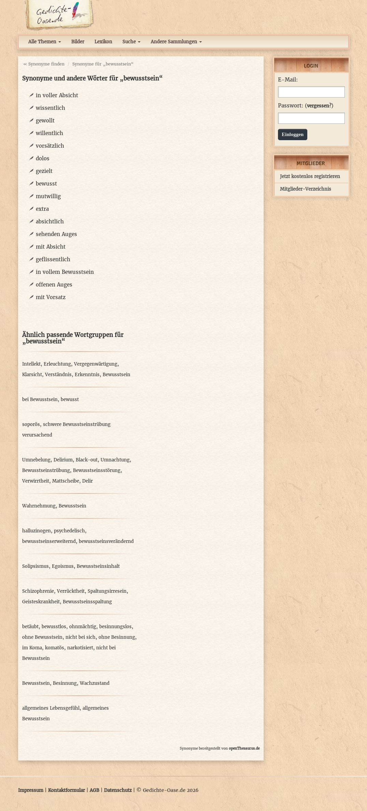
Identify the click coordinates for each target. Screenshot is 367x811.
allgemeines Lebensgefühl (50, 708)
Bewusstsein (116, 375)
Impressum (30, 790)
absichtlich (50, 221)
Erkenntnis (87, 375)
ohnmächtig (82, 627)
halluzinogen (36, 531)
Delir (87, 481)
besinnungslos (115, 627)
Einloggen (293, 134)
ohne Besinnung (117, 637)
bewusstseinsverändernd (106, 541)
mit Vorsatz (50, 297)
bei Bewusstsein (40, 399)
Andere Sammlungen (176, 42)
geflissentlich (53, 259)
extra (42, 209)
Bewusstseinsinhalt (98, 566)
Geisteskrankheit (41, 602)
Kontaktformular (66, 790)
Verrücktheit (71, 591)
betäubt (30, 627)
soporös (31, 424)
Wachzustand (94, 683)
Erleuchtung (57, 364)
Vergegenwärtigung (95, 364)
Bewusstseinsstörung (96, 470)
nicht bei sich (80, 637)
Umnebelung (36, 460)
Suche (131, 42)
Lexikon (103, 42)
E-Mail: (288, 80)
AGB (94, 790)
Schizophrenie (38, 591)
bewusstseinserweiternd (49, 541)
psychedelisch (69, 531)
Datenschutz (118, 790)
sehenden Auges (56, 234)
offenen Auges (54, 284)
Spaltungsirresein (107, 591)
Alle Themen (44, 42)
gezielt (44, 171)
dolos (42, 158)
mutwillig (48, 196)
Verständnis (58, 375)
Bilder (77, 42)
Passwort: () (305, 106)
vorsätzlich (50, 146)
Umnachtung (115, 460)
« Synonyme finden (43, 64)
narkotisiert (80, 648)
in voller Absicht (57, 95)
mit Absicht (50, 247)
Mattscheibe (65, 481)
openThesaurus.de (244, 748)
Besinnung (65, 683)
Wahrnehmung (39, 506)
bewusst (46, 183)
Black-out (87, 460)
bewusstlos (54, 627)
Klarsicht (32, 375)
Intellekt (31, 364)
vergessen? (319, 106)
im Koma (32, 648)
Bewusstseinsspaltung (87, 602)
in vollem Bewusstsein (65, 272)
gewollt (45, 120)
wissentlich (50, 108)
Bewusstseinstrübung (46, 470)
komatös (54, 648)
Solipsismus (35, 566)
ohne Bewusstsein (42, 637)
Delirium (63, 460)
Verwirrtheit (35, 481)
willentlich (49, 133)
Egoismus (63, 566)
